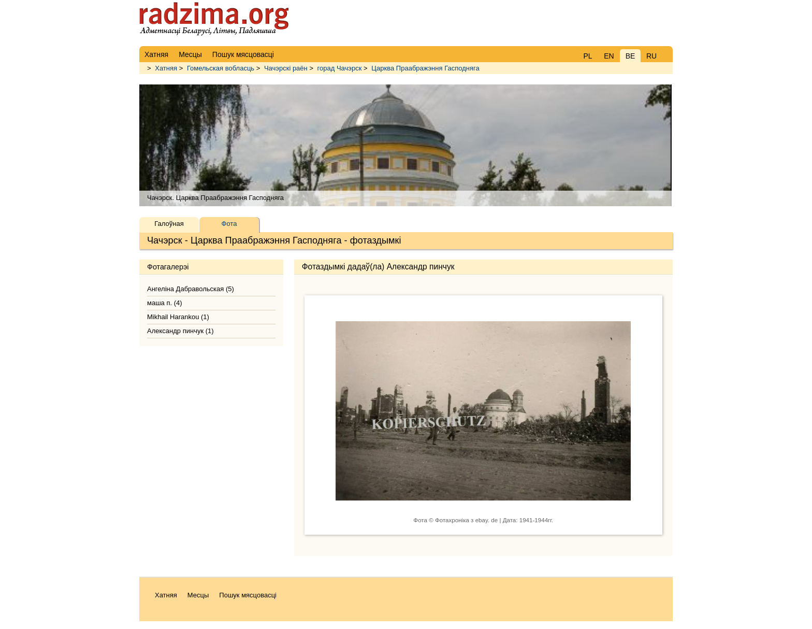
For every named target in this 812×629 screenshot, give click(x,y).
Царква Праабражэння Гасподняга (425, 68)
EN (609, 56)
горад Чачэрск (339, 68)
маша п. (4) (164, 303)
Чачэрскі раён (286, 68)
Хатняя (166, 68)
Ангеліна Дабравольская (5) (190, 289)
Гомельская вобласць (220, 68)
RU (651, 56)
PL (587, 56)
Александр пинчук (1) (180, 331)
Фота (229, 223)
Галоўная (168, 223)
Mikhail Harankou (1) (178, 317)
